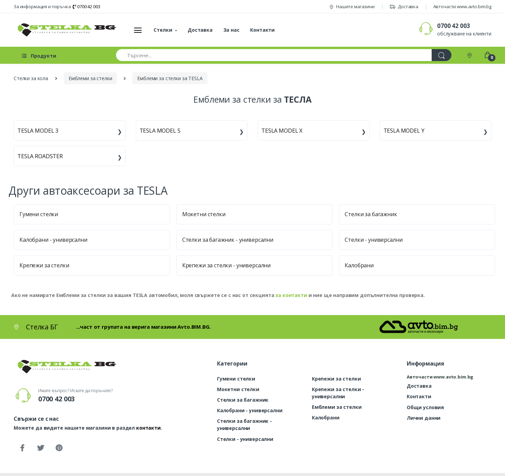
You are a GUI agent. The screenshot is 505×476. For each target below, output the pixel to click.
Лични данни (424, 418)
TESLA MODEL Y (404, 130)
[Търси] (441, 55)
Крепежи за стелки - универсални (226, 265)
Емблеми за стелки (337, 407)
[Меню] (137, 30)
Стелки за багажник (371, 214)
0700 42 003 (86, 6)
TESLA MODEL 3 (37, 130)
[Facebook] (22, 448)
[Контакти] (470, 55)
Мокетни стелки (204, 214)
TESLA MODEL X (281, 130)
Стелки (163, 30)
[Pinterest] (59, 448)
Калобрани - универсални (53, 239)
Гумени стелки (38, 214)
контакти (148, 428)
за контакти (291, 295)
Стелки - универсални (373, 239)
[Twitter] (40, 448)
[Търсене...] (274, 55)
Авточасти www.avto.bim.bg (462, 6)
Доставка (403, 6)
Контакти (262, 30)
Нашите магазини (352, 6)
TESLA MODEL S (160, 130)
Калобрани (359, 265)
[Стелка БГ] (65, 30)
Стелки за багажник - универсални (227, 239)
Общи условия (425, 407)
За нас (231, 30)
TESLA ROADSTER (40, 156)
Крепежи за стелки (44, 265)
